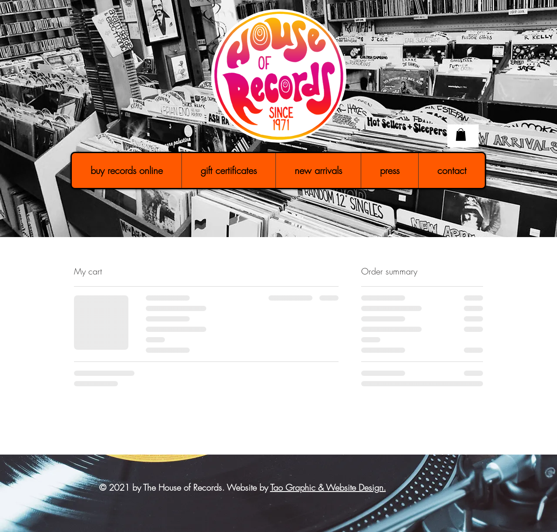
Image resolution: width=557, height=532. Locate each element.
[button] (461, 134)
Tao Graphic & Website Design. (328, 487)
